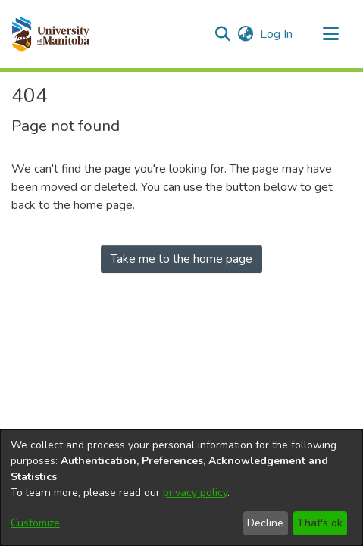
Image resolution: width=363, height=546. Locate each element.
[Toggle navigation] (330, 34)
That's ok (320, 523)
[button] (50, 34)
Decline (265, 523)
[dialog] (181, 487)
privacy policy (195, 492)
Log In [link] (277, 34)
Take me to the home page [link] (181, 259)
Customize (35, 523)
